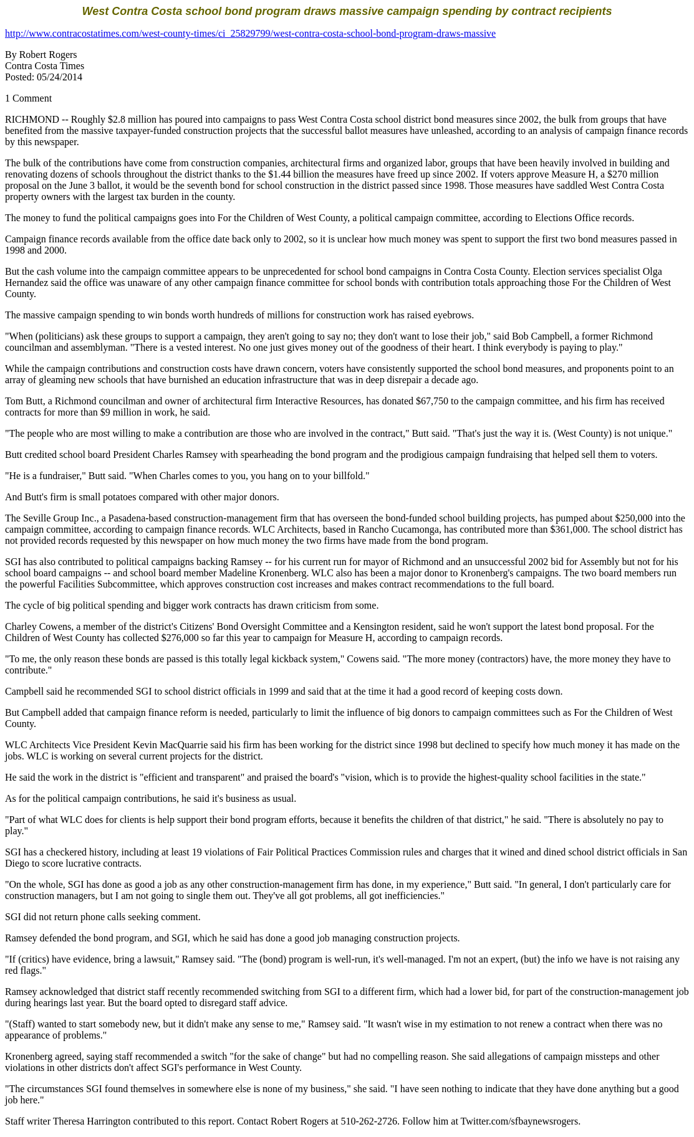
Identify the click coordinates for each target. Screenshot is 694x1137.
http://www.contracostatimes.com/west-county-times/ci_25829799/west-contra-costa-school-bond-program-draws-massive (250, 33)
